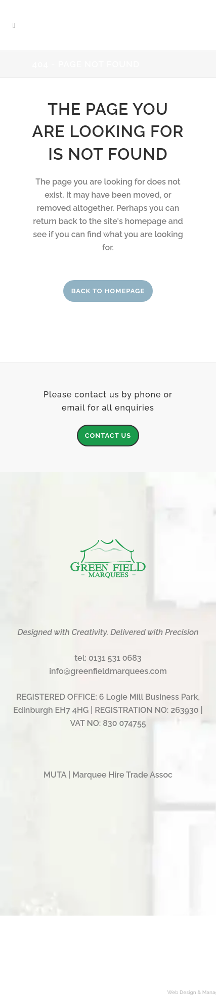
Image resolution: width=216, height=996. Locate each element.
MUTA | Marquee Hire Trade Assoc (108, 775)
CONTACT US (108, 435)
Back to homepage (108, 291)
